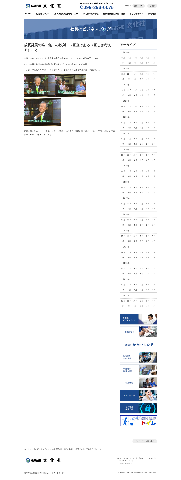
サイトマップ (58, 473)
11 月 (129, 74)
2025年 (126, 68)
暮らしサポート (136, 14)
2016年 (126, 214)
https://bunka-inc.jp (126, 463)
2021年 (126, 133)
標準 (136, 6)
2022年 (126, 117)
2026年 (126, 52)
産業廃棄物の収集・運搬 (114, 14)
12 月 (123, 106)
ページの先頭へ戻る (146, 441)
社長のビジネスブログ (40, 449)
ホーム (26, 449)
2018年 (126, 182)
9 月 (141, 106)
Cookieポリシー (45, 473)
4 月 (135, 95)
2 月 (147, 63)
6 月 (123, 79)
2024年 (126, 85)
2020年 (126, 149)
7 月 (153, 90)
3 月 (141, 79)
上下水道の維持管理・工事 (66, 14)
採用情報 (152, 14)
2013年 (126, 263)
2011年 (126, 295)
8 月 (147, 123)
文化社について (43, 14)
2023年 (126, 101)
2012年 (126, 279)
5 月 (129, 63)
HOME (28, 14)
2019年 (126, 166)
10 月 (135, 123)
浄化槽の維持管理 (90, 14)
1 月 (153, 95)
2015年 (126, 231)
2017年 (126, 198)
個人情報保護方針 (31, 473)
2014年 (126, 247)
